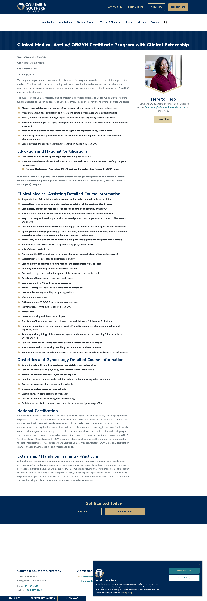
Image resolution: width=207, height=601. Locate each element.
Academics (48, 22)
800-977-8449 (115, 6)
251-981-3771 (32, 586)
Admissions (65, 22)
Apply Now (156, 6)
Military (141, 22)
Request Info (178, 6)
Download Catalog (89, 581)
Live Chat (14, 598)
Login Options (135, 6)
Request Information (43, 598)
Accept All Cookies (184, 571)
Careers (154, 22)
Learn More (161, 119)
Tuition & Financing (110, 22)
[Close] (199, 564)
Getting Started (88, 576)
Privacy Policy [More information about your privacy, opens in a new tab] (126, 592)
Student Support (86, 22)
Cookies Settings (184, 578)
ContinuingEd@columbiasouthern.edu (165, 107)
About (129, 22)
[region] (147, 578)
